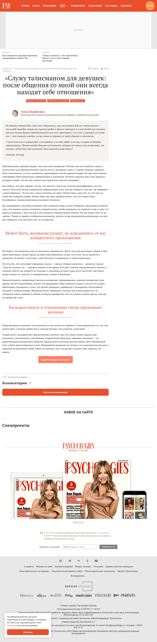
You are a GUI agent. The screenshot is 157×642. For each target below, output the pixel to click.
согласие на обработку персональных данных (75, 533)
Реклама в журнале (64, 567)
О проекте (29, 567)
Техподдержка (77, 576)
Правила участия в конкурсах (119, 567)
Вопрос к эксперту (36, 101)
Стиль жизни (95, 5)
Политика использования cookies (67, 571)
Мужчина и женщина (58, 101)
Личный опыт (78, 5)
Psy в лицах (111, 5)
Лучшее (25, 5)
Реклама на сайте (44, 567)
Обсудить (93, 69)
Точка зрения (49, 5)
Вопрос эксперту (83, 567)
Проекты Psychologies (127, 571)
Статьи (36, 5)
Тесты (150, 5)
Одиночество (77, 101)
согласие (11, 625)
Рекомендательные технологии (100, 571)
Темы (62, 5)
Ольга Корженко (33, 112)
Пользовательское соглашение (34, 571)
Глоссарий (126, 5)
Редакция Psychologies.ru (18, 377)
